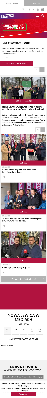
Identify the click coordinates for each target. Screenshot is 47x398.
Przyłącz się (35, 3)
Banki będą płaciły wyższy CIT (16, 267)
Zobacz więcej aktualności (23, 279)
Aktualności (8, 64)
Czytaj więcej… (23, 390)
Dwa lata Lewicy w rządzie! (16, 42)
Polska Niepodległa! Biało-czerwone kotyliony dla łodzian (19, 170)
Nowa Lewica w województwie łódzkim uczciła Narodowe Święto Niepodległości (23, 108)
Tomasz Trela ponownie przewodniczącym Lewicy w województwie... (22, 219)
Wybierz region (12, 3)
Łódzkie (18, 101)
